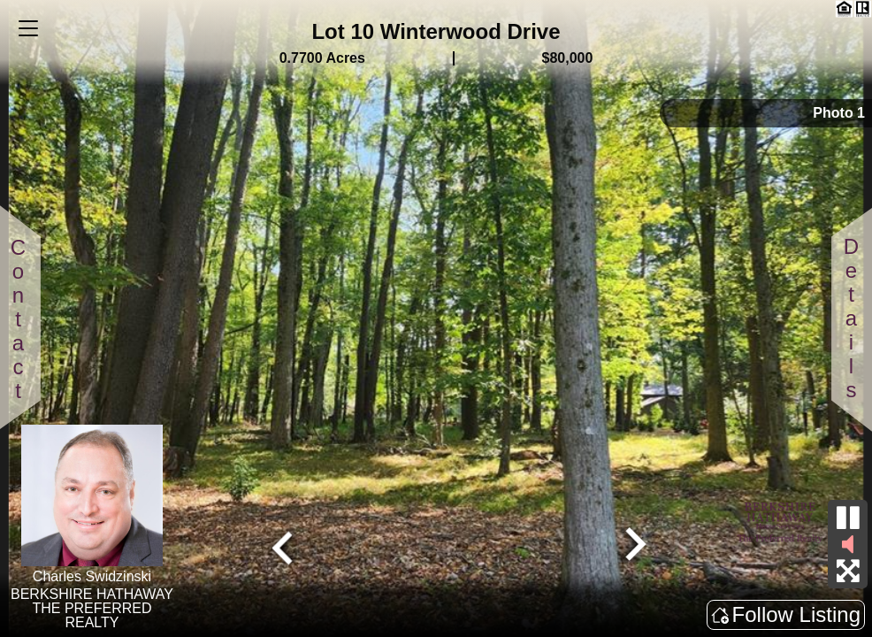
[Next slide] (633, 546)
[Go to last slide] (285, 546)
